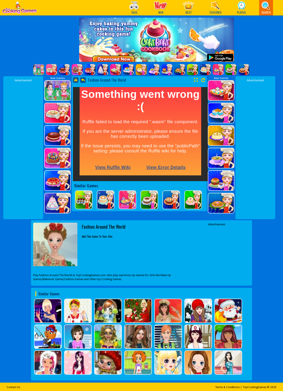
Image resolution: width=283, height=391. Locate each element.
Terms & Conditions (227, 387)
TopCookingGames (254, 387)
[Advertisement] (23, 148)
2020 (273, 387)
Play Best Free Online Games (19, 9)
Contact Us (13, 387)
